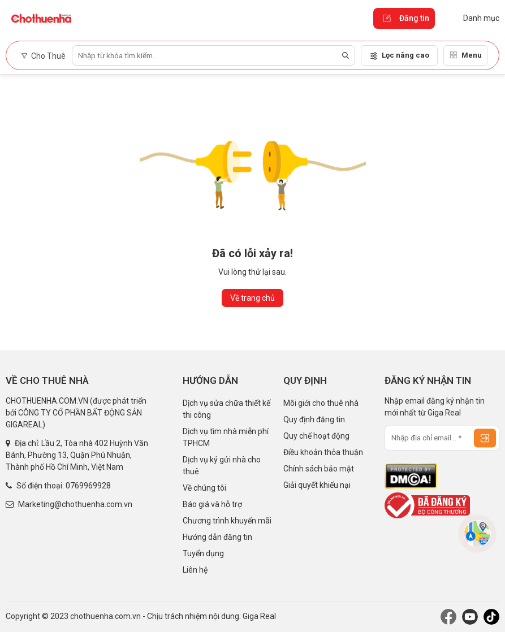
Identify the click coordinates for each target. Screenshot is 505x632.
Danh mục (472, 18)
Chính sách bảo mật (318, 468)
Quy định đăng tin (314, 419)
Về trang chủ (252, 297)
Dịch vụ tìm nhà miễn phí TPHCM (226, 437)
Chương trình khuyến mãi (227, 520)
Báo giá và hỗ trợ (212, 504)
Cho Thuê (43, 55)
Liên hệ (195, 569)
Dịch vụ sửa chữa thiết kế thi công (226, 409)
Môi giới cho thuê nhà (321, 403)
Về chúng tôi (204, 487)
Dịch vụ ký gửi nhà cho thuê (222, 465)
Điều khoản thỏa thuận (323, 452)
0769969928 (88, 485)
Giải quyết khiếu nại (317, 485)
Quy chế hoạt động (316, 435)
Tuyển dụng (203, 553)
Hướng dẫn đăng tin (217, 537)
